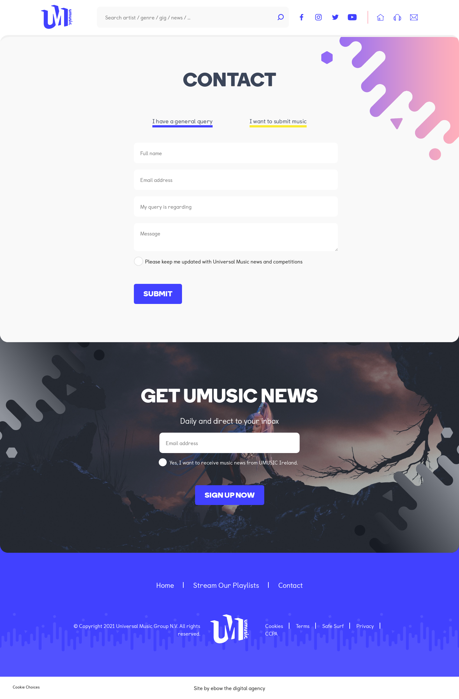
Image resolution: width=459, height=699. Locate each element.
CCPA (271, 633)
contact (290, 585)
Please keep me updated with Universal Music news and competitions (223, 261)
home (165, 585)
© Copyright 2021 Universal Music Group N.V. (126, 626)
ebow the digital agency (238, 688)
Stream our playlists (226, 585)
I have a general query (182, 121)
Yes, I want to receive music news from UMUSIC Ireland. (234, 462)
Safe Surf (333, 626)
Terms (303, 626)
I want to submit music (278, 121)
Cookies (274, 626)
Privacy (365, 626)
